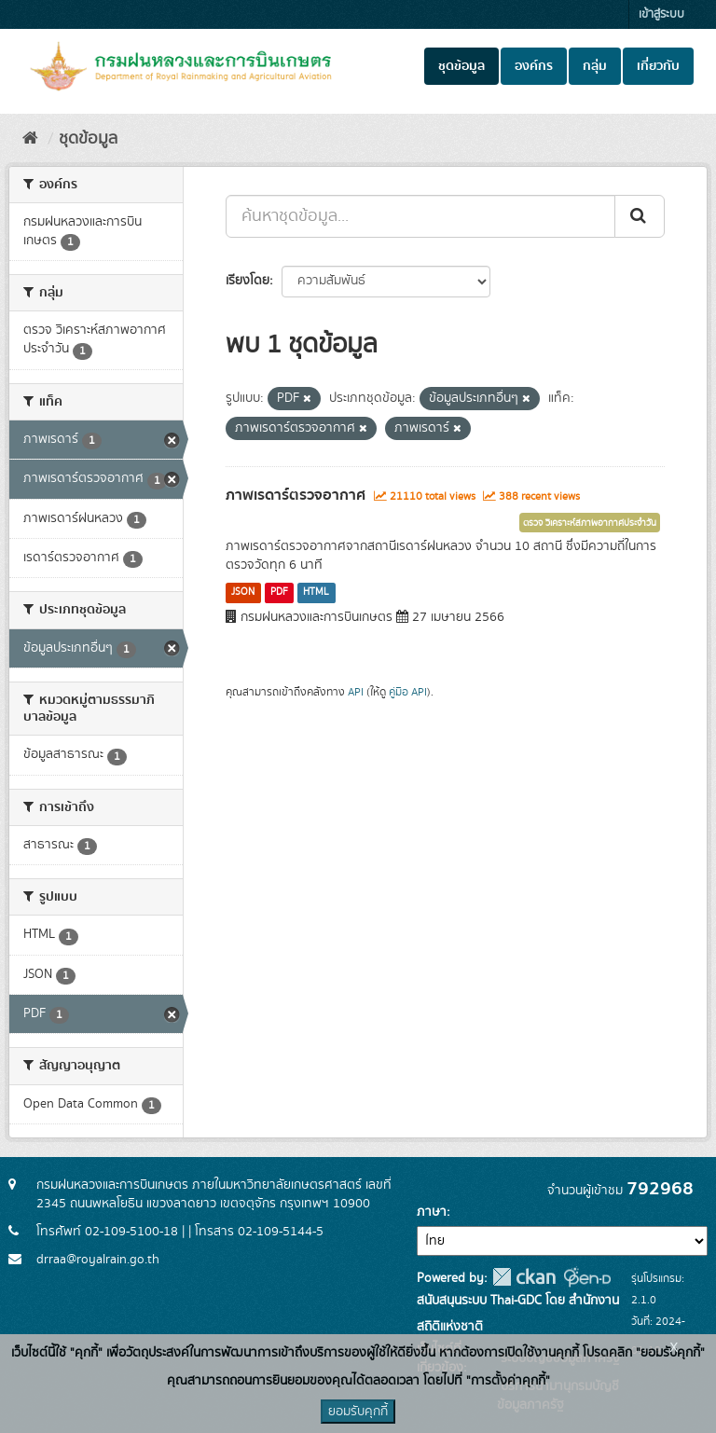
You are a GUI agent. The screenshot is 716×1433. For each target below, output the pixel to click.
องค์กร (534, 66)
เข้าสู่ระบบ (661, 14)
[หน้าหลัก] (30, 139)
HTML (316, 592)
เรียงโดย (247, 280)
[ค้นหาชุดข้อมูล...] (420, 216)
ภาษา (432, 1212)
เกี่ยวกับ (658, 66)
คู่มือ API (408, 692)
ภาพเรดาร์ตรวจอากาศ (295, 495)
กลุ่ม (595, 66)
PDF (279, 592)
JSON (243, 592)
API (356, 692)
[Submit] (639, 216)
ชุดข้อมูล (461, 66)
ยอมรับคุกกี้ (358, 1411)
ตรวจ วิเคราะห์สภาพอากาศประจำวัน (589, 523)
